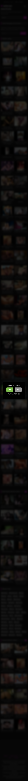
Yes (10, 389)
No (18, 389)
